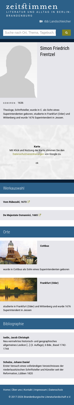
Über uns (17, 389)
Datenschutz (56, 389)
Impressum (40, 389)
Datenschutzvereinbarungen (28, 154)
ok (37, 162)
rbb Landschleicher (55, 21)
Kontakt (28, 389)
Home (6, 389)
